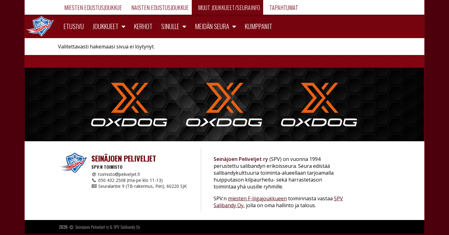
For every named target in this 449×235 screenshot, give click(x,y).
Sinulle (170, 26)
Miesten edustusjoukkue (92, 7)
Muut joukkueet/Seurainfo (228, 7)
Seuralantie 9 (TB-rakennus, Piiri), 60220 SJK (139, 186)
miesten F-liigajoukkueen (257, 198)
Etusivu (74, 26)
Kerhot (143, 26)
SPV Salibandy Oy (126, 226)
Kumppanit (258, 26)
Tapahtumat (283, 7)
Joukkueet (105, 26)
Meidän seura (212, 26)
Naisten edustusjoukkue (159, 7)
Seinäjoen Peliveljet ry (92, 226)
